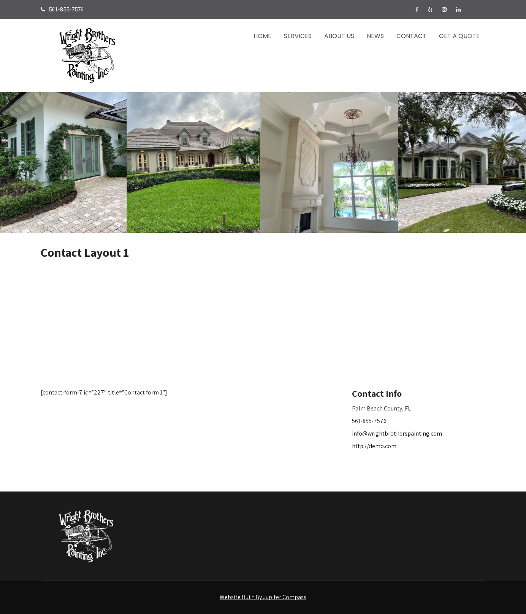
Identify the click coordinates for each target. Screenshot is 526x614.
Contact (411, 36)
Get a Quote (459, 36)
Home (262, 36)
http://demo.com (374, 446)
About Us (339, 36)
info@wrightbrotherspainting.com (397, 433)
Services (298, 36)
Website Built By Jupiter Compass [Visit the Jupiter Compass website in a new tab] (263, 597)
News (375, 36)
